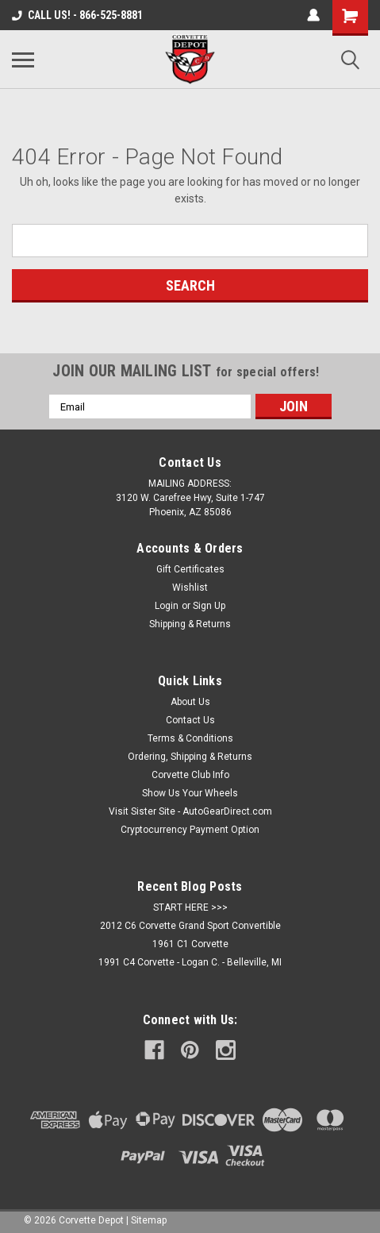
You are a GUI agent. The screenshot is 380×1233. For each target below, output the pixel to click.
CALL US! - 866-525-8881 (77, 15)
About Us (190, 701)
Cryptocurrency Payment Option (190, 829)
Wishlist (190, 587)
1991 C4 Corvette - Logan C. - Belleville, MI (190, 962)
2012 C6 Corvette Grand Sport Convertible (190, 925)
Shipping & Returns (190, 624)
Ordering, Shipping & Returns (190, 756)
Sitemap (149, 1220)
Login (166, 605)
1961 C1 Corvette (190, 944)
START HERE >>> (190, 907)
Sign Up (209, 605)
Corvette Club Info (190, 774)
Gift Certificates (190, 569)
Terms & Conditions (190, 738)
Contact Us (190, 720)
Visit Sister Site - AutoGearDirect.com (190, 811)
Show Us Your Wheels (190, 793)
